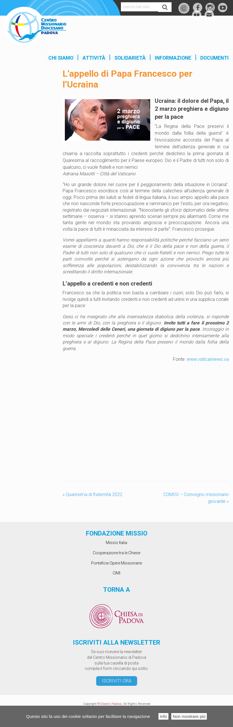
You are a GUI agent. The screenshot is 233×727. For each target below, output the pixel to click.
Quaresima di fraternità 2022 (92, 494)
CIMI (116, 573)
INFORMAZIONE (173, 58)
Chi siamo (60, 58)
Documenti (214, 58)
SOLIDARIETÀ (130, 58)
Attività (94, 58)
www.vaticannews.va (208, 359)
